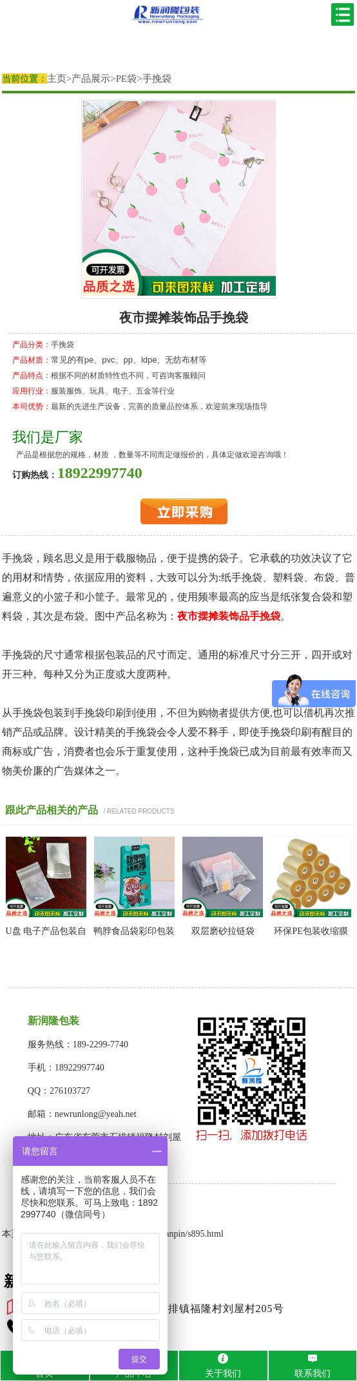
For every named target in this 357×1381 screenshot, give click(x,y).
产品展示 (91, 78)
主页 (56, 78)
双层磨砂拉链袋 (223, 931)
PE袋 (126, 78)
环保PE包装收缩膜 (310, 931)
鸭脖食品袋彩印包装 (134, 931)
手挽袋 (156, 78)
